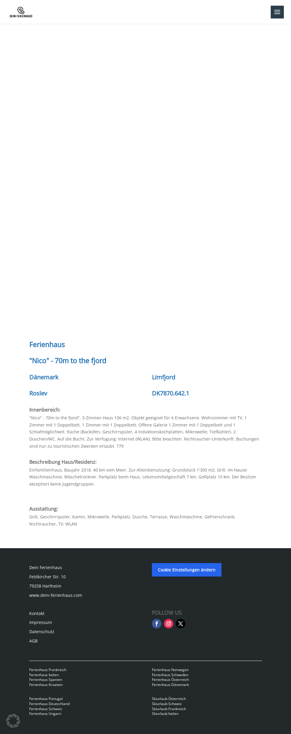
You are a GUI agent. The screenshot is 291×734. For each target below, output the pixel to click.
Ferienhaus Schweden (170, 674)
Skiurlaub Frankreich (169, 708)
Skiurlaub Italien (165, 713)
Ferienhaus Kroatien (46, 684)
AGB (33, 641)
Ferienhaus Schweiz (45, 708)
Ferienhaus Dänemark (170, 684)
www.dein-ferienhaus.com (55, 595)
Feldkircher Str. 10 (47, 577)
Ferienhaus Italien (44, 674)
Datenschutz (41, 631)
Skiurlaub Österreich (169, 698)
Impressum (40, 622)
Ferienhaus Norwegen (170, 669)
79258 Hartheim (45, 586)
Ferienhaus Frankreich (47, 669)
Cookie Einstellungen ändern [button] (186, 570)
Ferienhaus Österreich (170, 679)
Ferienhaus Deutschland (49, 703)
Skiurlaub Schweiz (167, 703)
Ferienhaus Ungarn (45, 713)
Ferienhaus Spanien (45, 679)
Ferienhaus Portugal (46, 698)
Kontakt (36, 613)
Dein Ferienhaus (45, 567)
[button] (13, 721)
